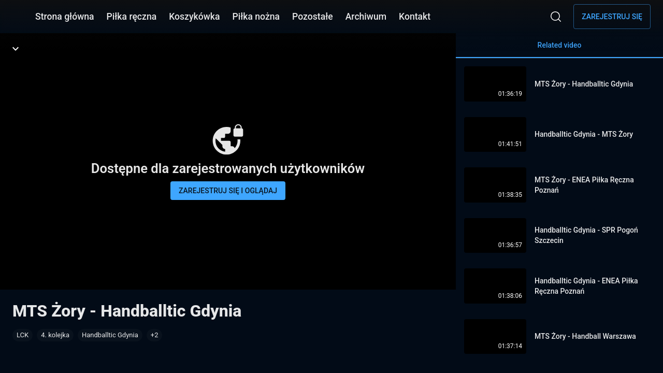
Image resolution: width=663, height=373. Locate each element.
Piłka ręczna (132, 16)
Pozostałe (312, 16)
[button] (155, 335)
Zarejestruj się (612, 16)
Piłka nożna (256, 16)
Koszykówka (194, 16)
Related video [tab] (559, 49)
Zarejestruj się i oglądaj (228, 191)
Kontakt (414, 16)
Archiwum (365, 16)
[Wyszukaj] (555, 16)
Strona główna (64, 16)
